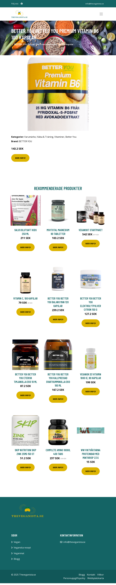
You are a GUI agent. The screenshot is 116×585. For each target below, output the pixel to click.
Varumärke (30, 138)
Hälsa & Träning (45, 138)
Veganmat (19, 555)
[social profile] (22, 3)
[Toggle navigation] (101, 15)
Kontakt (91, 576)
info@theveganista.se (94, 3)
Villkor (100, 576)
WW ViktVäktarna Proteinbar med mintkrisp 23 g (90, 455)
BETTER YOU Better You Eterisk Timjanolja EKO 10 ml (25, 379)
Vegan (17, 543)
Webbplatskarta (95, 579)
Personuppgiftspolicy (74, 579)
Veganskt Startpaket (91, 231)
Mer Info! (20, 159)
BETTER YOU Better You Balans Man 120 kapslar (58, 303)
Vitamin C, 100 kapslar (25, 300)
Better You (70, 138)
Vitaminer (59, 138)
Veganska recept (22, 549)
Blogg (17, 560)
